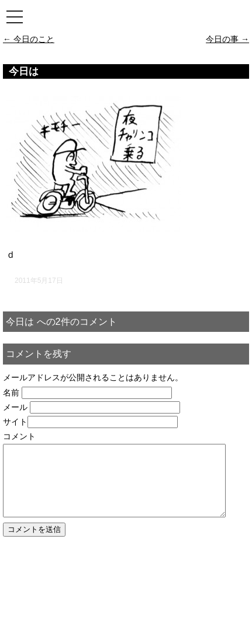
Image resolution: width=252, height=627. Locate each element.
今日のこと (28, 39)
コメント (19, 436)
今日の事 (227, 39)
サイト (15, 421)
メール (15, 407)
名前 (11, 392)
